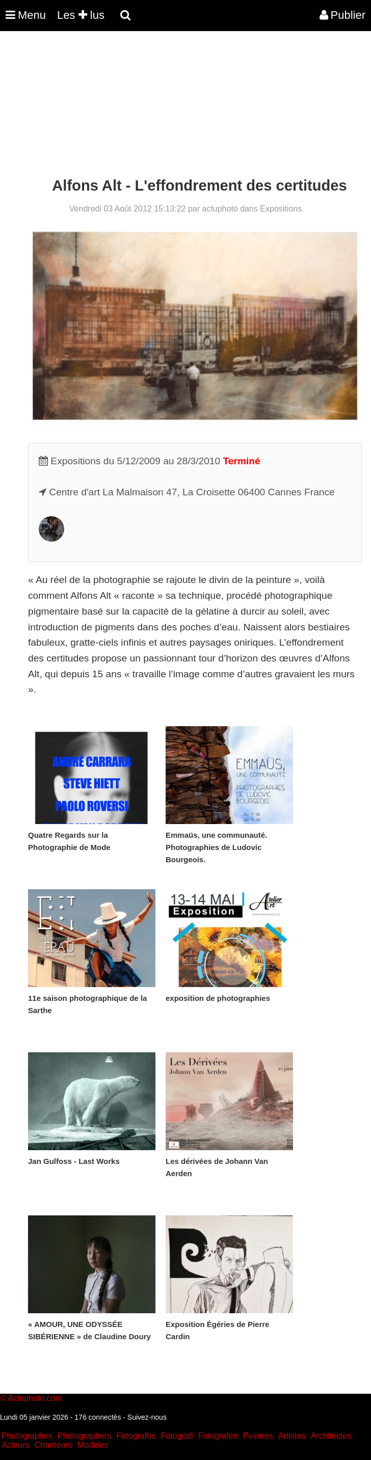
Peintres (258, 1435)
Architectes (331, 1435)
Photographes (27, 1435)
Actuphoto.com (35, 1398)
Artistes (291, 1435)
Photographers (84, 1435)
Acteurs (15, 1445)
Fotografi (177, 1435)
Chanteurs (53, 1445)
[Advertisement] (185, 106)
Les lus (80, 15)
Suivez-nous (147, 1417)
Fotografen (217, 1435)
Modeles (92, 1445)
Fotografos (136, 1435)
